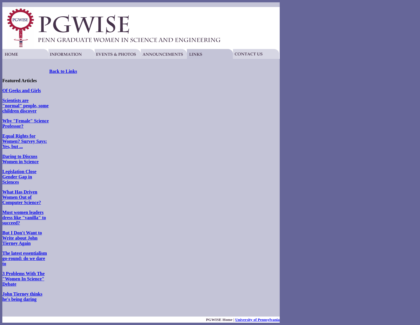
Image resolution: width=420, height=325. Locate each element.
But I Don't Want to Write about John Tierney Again (22, 238)
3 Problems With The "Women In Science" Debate (23, 279)
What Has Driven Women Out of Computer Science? (21, 197)
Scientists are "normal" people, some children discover (25, 105)
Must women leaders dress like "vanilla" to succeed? (24, 217)
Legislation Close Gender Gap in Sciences (19, 177)
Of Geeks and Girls (21, 90)
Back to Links (63, 71)
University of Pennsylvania (257, 319)
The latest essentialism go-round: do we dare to (24, 258)
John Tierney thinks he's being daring (22, 296)
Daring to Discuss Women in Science (20, 159)
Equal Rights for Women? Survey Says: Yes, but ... (24, 141)
